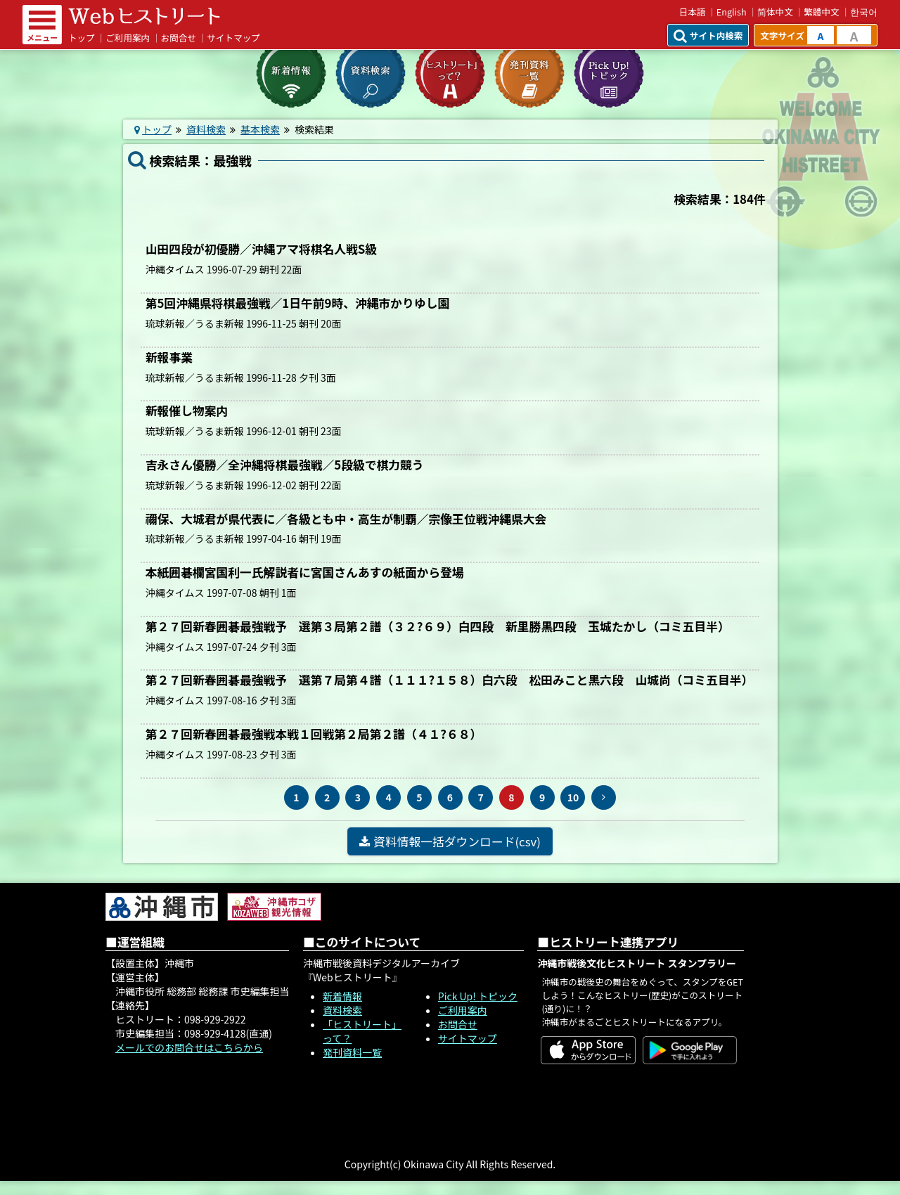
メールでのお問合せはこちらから (189, 1047)
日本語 (692, 11)
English (731, 11)
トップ (81, 37)
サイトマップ (233, 37)
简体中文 (775, 11)
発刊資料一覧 (352, 1052)
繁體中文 (821, 11)
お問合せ (178, 37)
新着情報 (342, 996)
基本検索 (260, 129)
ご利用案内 (127, 37)
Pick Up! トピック (478, 996)
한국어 (864, 11)
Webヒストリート (144, 16)
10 (573, 797)
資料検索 (206, 129)
